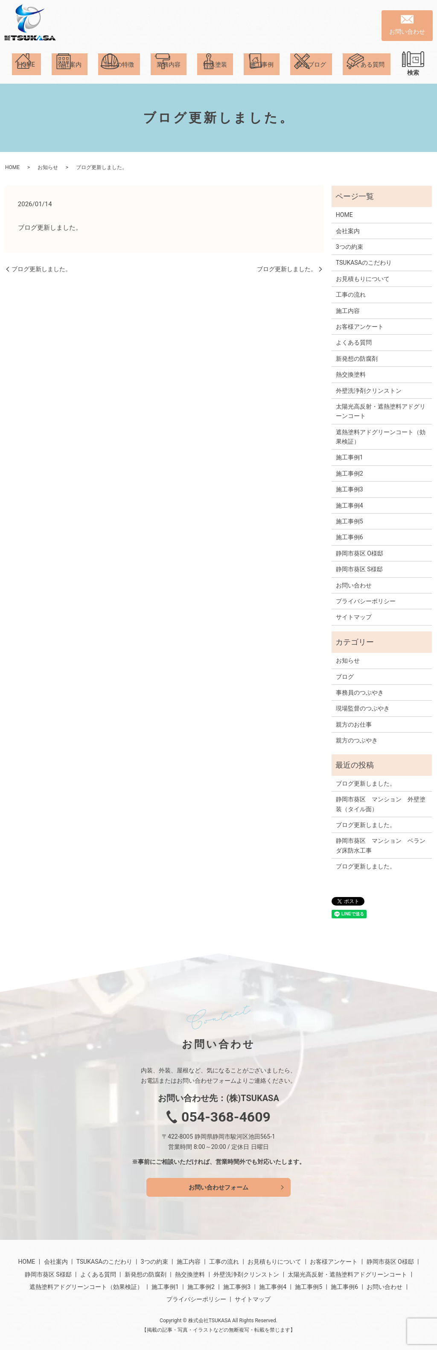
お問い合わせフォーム (218, 1187)
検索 (413, 72)
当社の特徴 (119, 72)
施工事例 (262, 72)
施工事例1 (349, 457)
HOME (26, 72)
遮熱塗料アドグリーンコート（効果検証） (380, 437)
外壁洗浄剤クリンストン (369, 390)
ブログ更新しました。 (41, 269)
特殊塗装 (215, 72)
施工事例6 (349, 537)
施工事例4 (349, 505)
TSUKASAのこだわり (364, 262)
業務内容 (169, 72)
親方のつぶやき (357, 740)
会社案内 (70, 72)
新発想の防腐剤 (357, 358)
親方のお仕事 (354, 724)
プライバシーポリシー (366, 601)
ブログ (345, 676)
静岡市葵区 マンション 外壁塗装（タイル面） (380, 804)
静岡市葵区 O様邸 (359, 553)
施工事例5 (349, 521)
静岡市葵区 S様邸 (359, 569)
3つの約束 (349, 246)
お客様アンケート (360, 326)
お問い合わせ (354, 585)
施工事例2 (349, 473)
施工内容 (348, 310)
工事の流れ (351, 294)
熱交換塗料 (351, 374)
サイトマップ (354, 617)
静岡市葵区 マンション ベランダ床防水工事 (380, 845)
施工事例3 (349, 489)
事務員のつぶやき (360, 692)
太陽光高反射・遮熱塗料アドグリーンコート (380, 411)
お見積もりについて (363, 278)
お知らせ (48, 167)
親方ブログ (311, 72)
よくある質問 (367, 72)
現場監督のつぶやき (363, 708)
